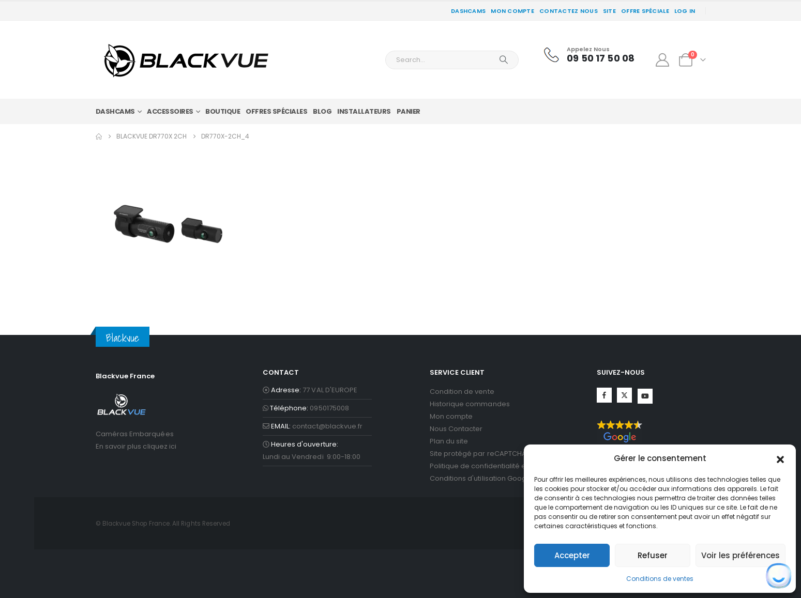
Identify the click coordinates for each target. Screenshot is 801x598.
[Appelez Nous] (588, 55)
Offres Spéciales (276, 111)
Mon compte (512, 11)
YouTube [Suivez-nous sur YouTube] (645, 396)
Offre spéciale (645, 11)
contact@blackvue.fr (327, 426)
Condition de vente (462, 391)
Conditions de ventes (659, 578)
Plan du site (449, 441)
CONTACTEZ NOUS (568, 11)
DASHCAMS (468, 11)
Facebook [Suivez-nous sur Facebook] (604, 395)
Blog (322, 111)
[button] (780, 458)
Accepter (572, 555)
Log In (685, 11)
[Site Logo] (186, 60)
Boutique (222, 111)
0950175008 (329, 408)
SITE (609, 11)
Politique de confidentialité (475, 466)
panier (408, 111)
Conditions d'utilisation (468, 478)
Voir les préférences (740, 555)
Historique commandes (470, 404)
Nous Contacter (456, 429)
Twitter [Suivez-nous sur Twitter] (624, 395)
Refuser (653, 555)
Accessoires (170, 111)
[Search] (503, 60)
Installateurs (364, 111)
